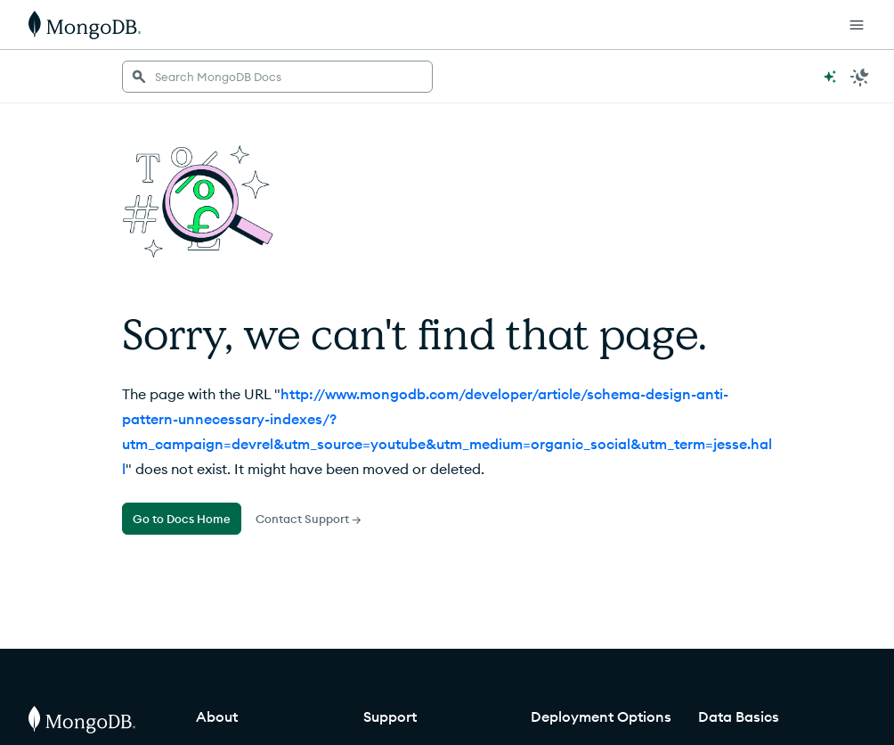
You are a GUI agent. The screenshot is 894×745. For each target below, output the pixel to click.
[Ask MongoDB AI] (829, 76)
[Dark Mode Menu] (860, 76)
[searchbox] (277, 77)
